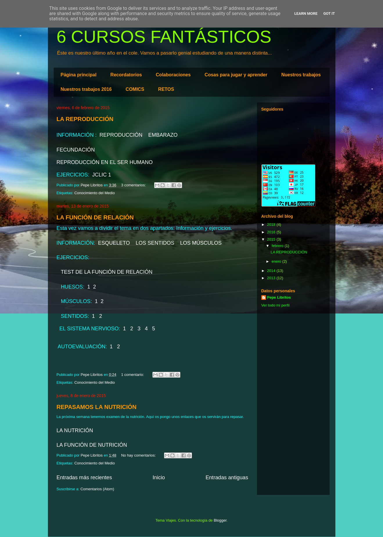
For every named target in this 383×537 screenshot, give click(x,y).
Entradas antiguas (227, 477)
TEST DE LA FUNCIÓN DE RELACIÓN (106, 272)
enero (276, 261)
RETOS (166, 89)
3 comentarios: (134, 185)
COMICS (135, 89)
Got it (329, 13)
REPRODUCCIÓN (121, 135)
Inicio (158, 477)
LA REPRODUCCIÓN (85, 119)
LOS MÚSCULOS (200, 243)
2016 (272, 232)
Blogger (220, 520)
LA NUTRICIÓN (75, 430)
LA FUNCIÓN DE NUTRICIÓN (92, 445)
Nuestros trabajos (301, 74)
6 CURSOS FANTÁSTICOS (164, 36)
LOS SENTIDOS (155, 243)
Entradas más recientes (84, 477)
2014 (272, 270)
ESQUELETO (113, 243)
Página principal (79, 74)
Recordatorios (126, 74)
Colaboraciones (173, 74)
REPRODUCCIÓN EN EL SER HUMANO (105, 162)
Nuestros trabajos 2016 (86, 89)
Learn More (306, 13)
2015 (272, 239)
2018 (272, 224)
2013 (272, 278)
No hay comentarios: (139, 455)
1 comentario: (133, 374)
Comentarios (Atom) (97, 489)
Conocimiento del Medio (94, 193)
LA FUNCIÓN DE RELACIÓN (95, 217)
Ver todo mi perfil (275, 305)
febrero (278, 246)
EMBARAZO (163, 135)
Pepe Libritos (279, 297)
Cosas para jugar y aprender (236, 74)
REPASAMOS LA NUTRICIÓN (97, 407)
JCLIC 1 (101, 175)
